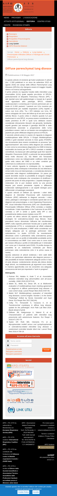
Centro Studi (43, 21)
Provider (16, 18)
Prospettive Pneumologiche (19, 39)
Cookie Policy (23, 492)
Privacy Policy (49, 436)
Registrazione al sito (14, 349)
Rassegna (13, 34)
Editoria (31, 21)
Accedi (46, 350)
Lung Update (14, 44)
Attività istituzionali (14, 21)
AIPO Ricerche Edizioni (18, 46)
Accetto (36, 492)
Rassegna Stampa (21, 25)
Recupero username (14, 351)
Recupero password (14, 354)
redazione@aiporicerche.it (46, 430)
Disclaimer (50, 438)
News (6, 18)
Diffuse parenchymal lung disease (28, 68)
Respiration (13, 36)
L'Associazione (30, 18)
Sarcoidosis (13, 41)
